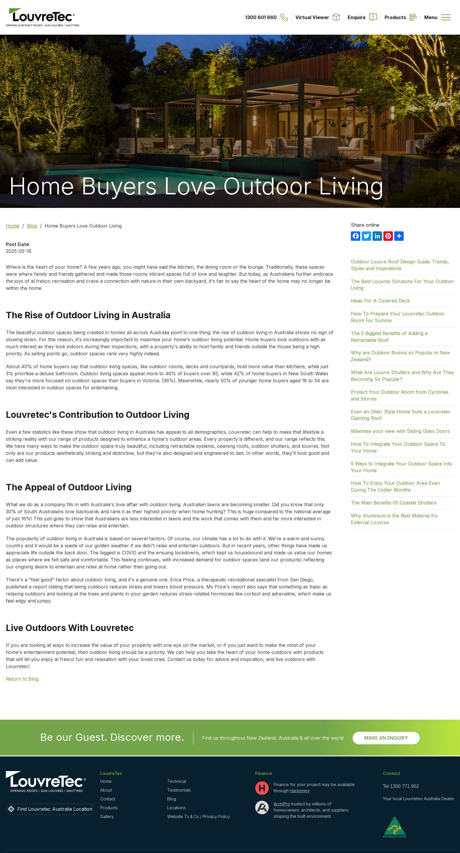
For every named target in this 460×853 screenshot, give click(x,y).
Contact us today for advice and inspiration (215, 659)
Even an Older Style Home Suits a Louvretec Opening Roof (401, 415)
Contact (107, 798)
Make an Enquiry (386, 738)
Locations (176, 807)
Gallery (107, 816)
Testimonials (179, 790)
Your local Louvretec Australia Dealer (418, 798)
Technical (176, 781)
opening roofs (232, 446)
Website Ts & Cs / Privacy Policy (198, 816)
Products (109, 807)
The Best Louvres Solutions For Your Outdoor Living (402, 284)
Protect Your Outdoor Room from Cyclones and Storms (400, 395)
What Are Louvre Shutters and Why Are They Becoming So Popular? (402, 375)
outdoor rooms (166, 366)
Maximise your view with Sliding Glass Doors (400, 431)
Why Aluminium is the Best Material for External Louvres (394, 519)
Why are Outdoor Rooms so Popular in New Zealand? (400, 356)
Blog (32, 226)
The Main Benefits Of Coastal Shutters (394, 503)
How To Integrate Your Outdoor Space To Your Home (398, 447)
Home (12, 226)
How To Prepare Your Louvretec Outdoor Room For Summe (398, 317)
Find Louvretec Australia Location (54, 809)
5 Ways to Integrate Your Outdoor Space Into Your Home (401, 467)
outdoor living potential (217, 339)
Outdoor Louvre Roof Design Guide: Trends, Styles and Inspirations (400, 265)
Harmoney (300, 790)
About (106, 790)
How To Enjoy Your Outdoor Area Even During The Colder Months (395, 486)
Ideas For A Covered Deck (380, 301)
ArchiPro (282, 803)
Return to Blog (22, 679)
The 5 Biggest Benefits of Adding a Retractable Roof (389, 336)
